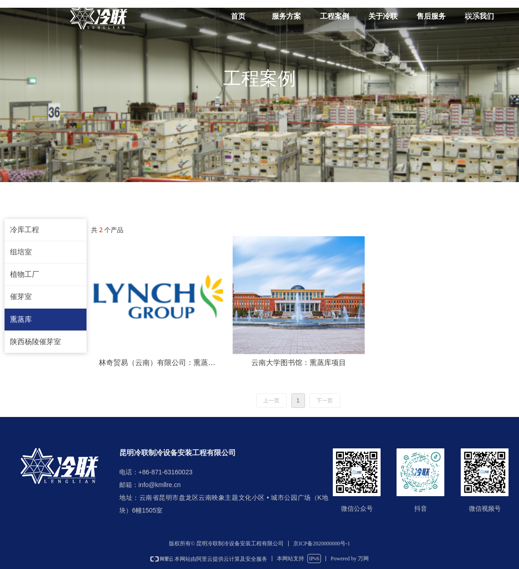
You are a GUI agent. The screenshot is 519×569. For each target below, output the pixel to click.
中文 (471, 15)
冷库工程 (24, 230)
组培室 (21, 252)
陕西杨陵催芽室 (35, 341)
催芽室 (21, 296)
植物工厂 (24, 274)
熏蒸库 (21, 319)
